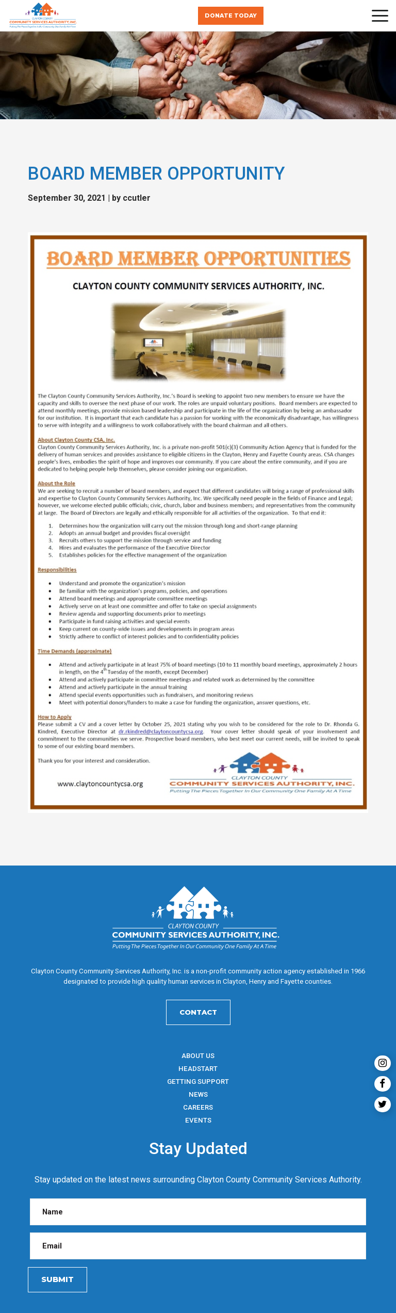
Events (198, 1120)
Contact (198, 1012)
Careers (198, 1107)
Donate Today (231, 15)
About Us (198, 1056)
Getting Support (198, 1081)
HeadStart (198, 1068)
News (198, 1094)
